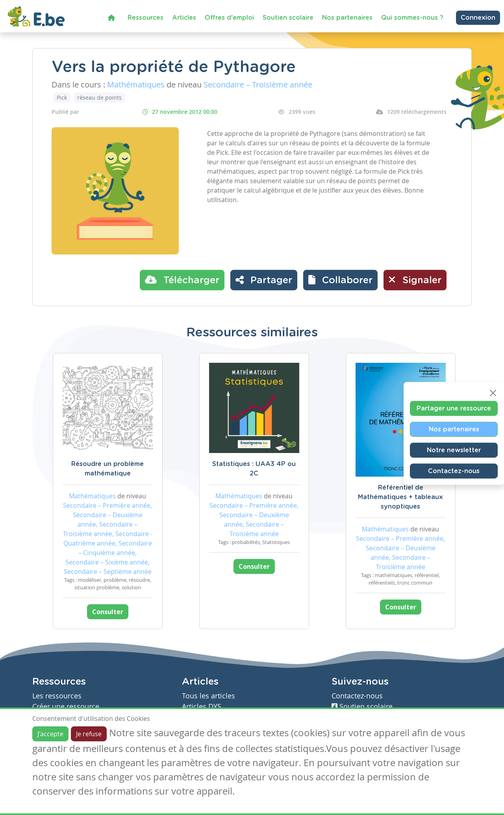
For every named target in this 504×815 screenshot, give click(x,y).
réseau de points (99, 97)
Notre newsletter (454, 450)
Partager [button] (263, 280)
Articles (184, 18)
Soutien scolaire (288, 18)
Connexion (478, 18)
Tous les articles (208, 695)
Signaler (415, 280)
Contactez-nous (454, 471)
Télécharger (182, 280)
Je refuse (89, 734)
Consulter (107, 611)
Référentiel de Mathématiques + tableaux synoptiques (400, 497)
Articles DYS (201, 706)
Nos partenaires (347, 18)
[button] (340, 280)
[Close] (493, 392)
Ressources (145, 18)
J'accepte (50, 734)
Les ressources (57, 695)
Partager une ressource (454, 408)
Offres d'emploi (229, 18)
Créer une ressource (65, 706)
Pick (62, 97)
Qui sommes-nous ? (412, 18)
